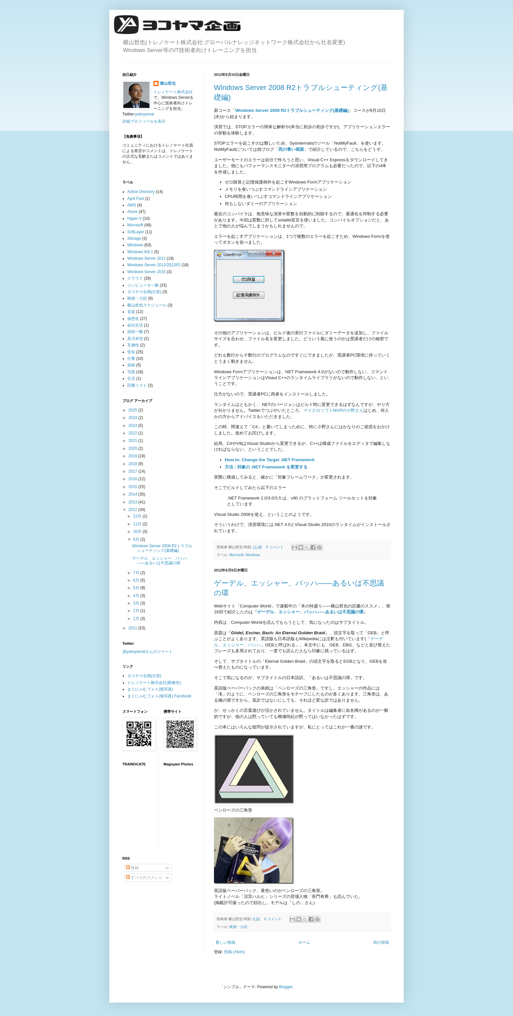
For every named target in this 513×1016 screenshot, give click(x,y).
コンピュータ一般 (143, 285)
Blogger (285, 987)
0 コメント (275, 547)
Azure (132, 211)
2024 (133, 417)
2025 (133, 410)
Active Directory (141, 191)
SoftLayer (135, 232)
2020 (133, 448)
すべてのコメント (144, 877)
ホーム (304, 942)
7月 (136, 572)
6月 (136, 580)
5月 (136, 588)
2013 (133, 502)
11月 (138, 524)
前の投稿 (381, 942)
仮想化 (133, 318)
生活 (131, 378)
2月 (136, 610)
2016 (133, 479)
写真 (131, 372)
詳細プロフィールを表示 (144, 121)
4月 (136, 595)
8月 (136, 539)
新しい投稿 (225, 942)
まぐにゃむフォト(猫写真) (150, 689)
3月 (136, 603)
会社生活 (135, 325)
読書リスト (137, 385)
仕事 (131, 358)
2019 (133, 456)
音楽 (131, 311)
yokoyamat (144, 114)
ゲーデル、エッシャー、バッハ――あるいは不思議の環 (159, 560)
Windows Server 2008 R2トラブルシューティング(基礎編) (292, 110)
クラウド (135, 278)
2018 (133, 464)
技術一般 (135, 331)
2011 (133, 628)
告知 (131, 352)
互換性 (133, 345)
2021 (133, 440)
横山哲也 (168, 83)
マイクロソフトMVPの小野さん (333, 410)
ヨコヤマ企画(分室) (144, 291)
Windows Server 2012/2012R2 (154, 265)
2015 (133, 486)
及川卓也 (135, 338)
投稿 (132, 868)
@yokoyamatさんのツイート (147, 651)
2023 (133, 425)
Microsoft (236, 555)
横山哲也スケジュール (147, 305)
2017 (133, 471)
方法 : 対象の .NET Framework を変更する (266, 466)
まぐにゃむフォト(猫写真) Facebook (159, 696)
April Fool (135, 198)
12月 (138, 516)
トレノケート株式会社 (173, 92)
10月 (138, 531)
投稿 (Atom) (234, 952)
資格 (131, 365)
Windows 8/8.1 (140, 252)
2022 (133, 433)
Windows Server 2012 (146, 258)
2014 (133, 494)
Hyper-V (134, 218)
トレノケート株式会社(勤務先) (154, 682)
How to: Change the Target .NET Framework (270, 459)
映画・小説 (238, 927)
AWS (131, 205)
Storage (134, 238)
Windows (253, 555)
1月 (136, 618)
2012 (133, 509)
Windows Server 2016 (146, 272)
